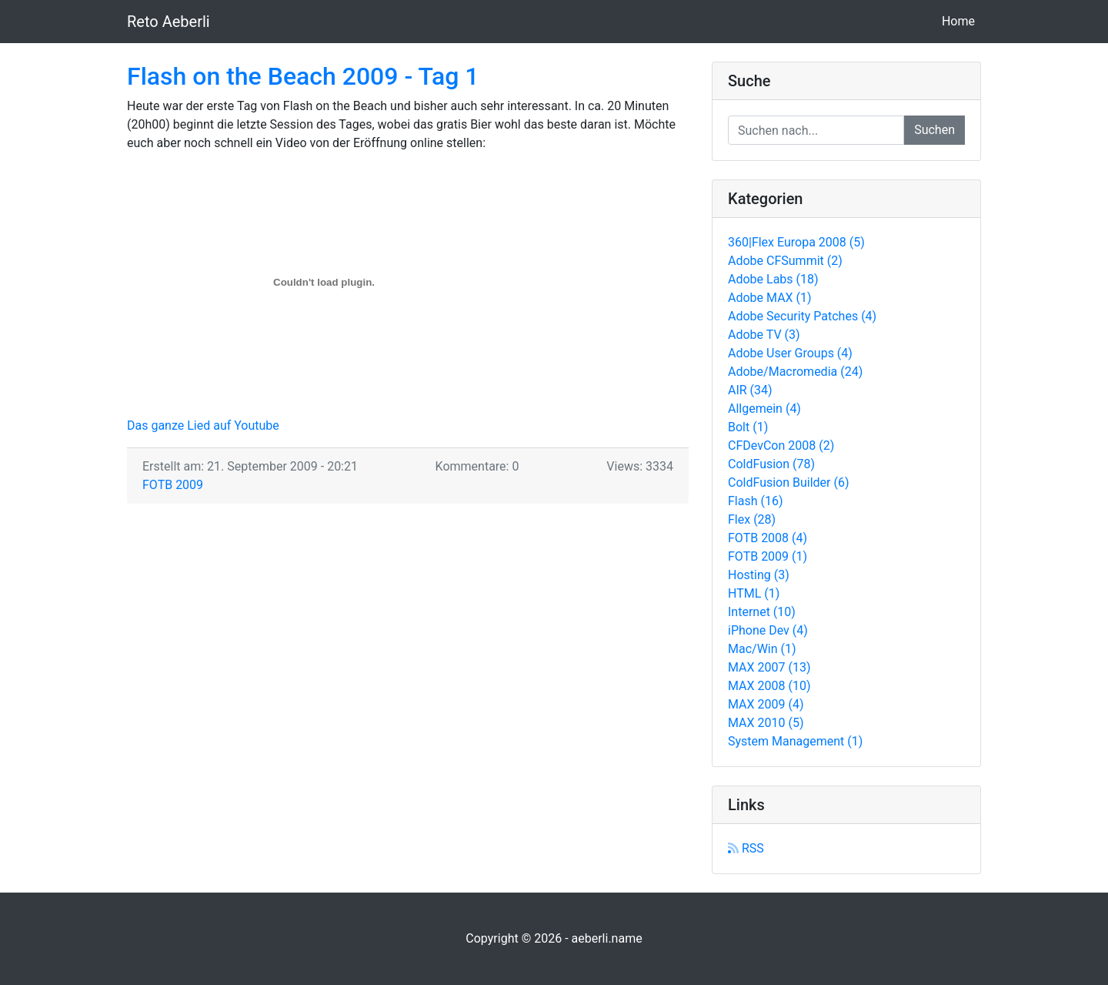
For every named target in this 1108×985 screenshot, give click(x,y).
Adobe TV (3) (764, 334)
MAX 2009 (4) (766, 704)
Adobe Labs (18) (773, 279)
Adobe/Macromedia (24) (795, 371)
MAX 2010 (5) (766, 722)
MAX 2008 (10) (769, 685)
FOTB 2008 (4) (767, 538)
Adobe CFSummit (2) (785, 260)
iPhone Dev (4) (768, 630)
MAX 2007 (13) (769, 667)
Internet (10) (762, 612)
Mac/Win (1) (762, 649)
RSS (746, 848)
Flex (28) (752, 519)
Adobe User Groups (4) (790, 353)
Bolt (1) (748, 427)
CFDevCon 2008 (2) (781, 445)
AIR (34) (750, 390)
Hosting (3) (758, 575)
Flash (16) (755, 501)
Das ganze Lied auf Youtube (203, 425)
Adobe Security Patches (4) (802, 316)
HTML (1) (753, 593)
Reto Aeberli (168, 21)
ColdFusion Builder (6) (788, 482)
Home (961, 20)
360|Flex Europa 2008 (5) (796, 242)
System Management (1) (795, 741)
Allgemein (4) (764, 408)
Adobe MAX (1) (770, 297)
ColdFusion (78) (771, 464)
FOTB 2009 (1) (767, 556)
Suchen (934, 129)
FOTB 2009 (172, 484)
